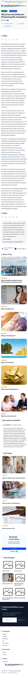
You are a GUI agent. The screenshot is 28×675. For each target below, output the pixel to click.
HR (3, 641)
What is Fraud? (18, 570)
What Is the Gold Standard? (9, 389)
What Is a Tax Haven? (7, 362)
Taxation (4, 306)
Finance (3, 333)
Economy (4, 278)
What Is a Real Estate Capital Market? (13, 478)
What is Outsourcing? (19, 597)
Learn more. (20, 2)
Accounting (5, 643)
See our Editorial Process (7, 248)
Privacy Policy (4, 672)
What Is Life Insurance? (8, 335)
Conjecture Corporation (16, 670)
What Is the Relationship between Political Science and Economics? (11, 281)
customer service (6, 159)
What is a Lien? (6, 570)
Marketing (5, 638)
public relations (13, 154)
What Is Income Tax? (8, 528)
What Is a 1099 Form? (7, 309)
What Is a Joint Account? (8, 416)
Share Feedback (20, 249)
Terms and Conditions (12, 672)
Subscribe (14, 548)
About (4, 652)
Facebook (5, 661)
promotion (8, 53)
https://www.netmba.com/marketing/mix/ (13, 241)
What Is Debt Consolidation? (11, 503)
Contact (5, 654)
